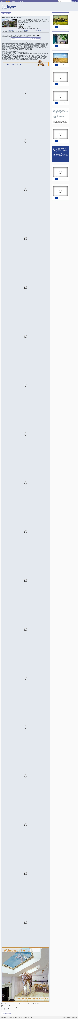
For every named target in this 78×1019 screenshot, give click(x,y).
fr (24, 1)
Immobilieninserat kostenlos (59, 120)
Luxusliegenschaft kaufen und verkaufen (9, 1008)
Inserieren (8, 1)
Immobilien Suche (15, 1018)
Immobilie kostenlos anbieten (59, 121)
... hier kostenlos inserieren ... (26, 64)
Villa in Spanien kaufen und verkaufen (9, 1010)
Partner (13, 1)
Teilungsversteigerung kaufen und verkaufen (10, 1007)
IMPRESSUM (74, 1018)
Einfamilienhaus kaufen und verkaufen (9, 1006)
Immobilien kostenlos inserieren (25, 1018)
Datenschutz (69, 1018)
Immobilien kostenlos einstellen (60, 122)
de (20, 1)
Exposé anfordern (35, 39)
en (22, 1)
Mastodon (65, 1018)
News (17, 1)
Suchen (3, 1)
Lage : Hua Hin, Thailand (6, 49)
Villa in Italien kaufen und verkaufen (8, 1009)
